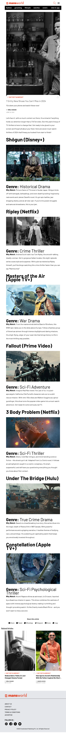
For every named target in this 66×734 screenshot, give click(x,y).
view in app (55, 8)
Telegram (39, 623)
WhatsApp (28, 623)
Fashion (9, 8)
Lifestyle (28, 8)
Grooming (18, 8)
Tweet (19, 623)
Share (11, 623)
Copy (55, 623)
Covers (45, 8)
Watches (36, 8)
